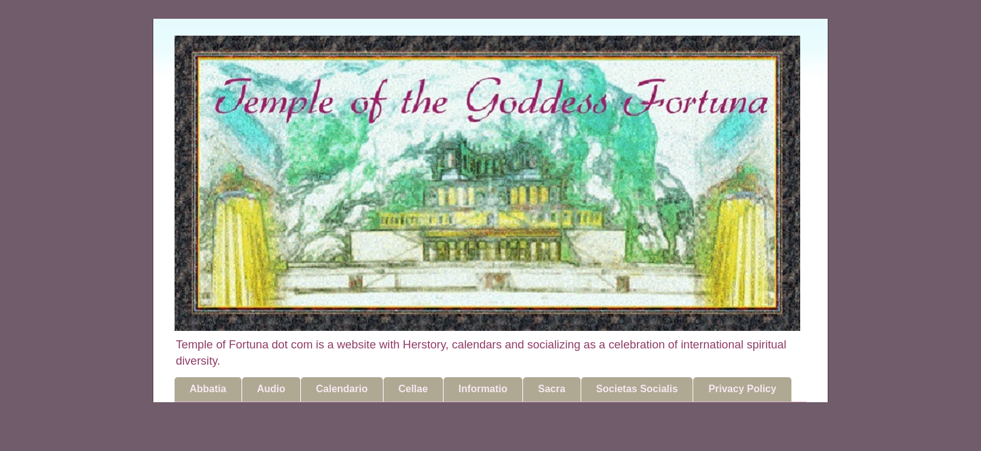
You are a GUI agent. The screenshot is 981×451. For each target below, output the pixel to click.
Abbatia (208, 388)
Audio (271, 388)
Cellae (413, 388)
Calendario (342, 388)
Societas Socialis (637, 388)
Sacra (552, 388)
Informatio (483, 388)
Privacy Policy (742, 388)
